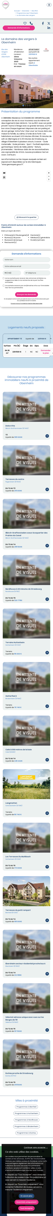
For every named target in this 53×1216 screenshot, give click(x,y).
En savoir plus (26, 1196)
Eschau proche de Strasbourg (19, 1073)
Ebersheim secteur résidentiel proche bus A (25, 963)
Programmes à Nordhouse (26, 1120)
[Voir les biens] (26, 338)
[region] (26, 190)
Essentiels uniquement (26, 1202)
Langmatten (11, 803)
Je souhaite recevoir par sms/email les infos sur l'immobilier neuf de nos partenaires (27, 287)
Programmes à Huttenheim (26, 1113)
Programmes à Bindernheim (26, 1126)
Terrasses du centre (14, 479)
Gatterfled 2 (11, 696)
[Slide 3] (27, 105)
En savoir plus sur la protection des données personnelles (26, 303)
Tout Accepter (26, 1208)
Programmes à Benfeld (26, 1107)
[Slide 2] (25, 105)
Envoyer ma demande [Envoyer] (26, 294)
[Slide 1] (23, 105)
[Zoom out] (48, 176)
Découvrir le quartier (26, 217)
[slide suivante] (49, 91)
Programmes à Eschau (26, 1133)
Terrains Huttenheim (14, 642)
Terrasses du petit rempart (18, 910)
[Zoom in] (48, 173)
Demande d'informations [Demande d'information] (19, 28)
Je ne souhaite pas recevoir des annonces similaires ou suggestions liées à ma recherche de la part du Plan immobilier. (25, 280)
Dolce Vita (10, 426)
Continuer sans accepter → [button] (36, 1147)
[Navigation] (49, 5)
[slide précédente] (4, 91)
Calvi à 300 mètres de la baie (18, 749)
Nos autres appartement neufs (34, 61)
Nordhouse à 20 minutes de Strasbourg (23, 589)
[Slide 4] (30, 105)
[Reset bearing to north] (48, 179)
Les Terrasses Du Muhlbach (18, 856)
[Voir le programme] (47, 436)
